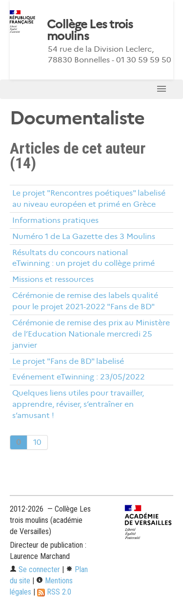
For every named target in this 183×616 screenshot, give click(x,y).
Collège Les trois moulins (90, 30)
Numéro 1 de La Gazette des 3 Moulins (83, 236)
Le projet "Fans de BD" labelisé (68, 361)
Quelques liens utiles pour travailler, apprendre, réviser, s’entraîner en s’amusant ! (78, 404)
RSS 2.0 (54, 591)
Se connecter (35, 569)
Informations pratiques (55, 220)
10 (37, 442)
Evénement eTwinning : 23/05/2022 (78, 376)
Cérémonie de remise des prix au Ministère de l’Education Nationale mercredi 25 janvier (91, 334)
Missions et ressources (53, 279)
